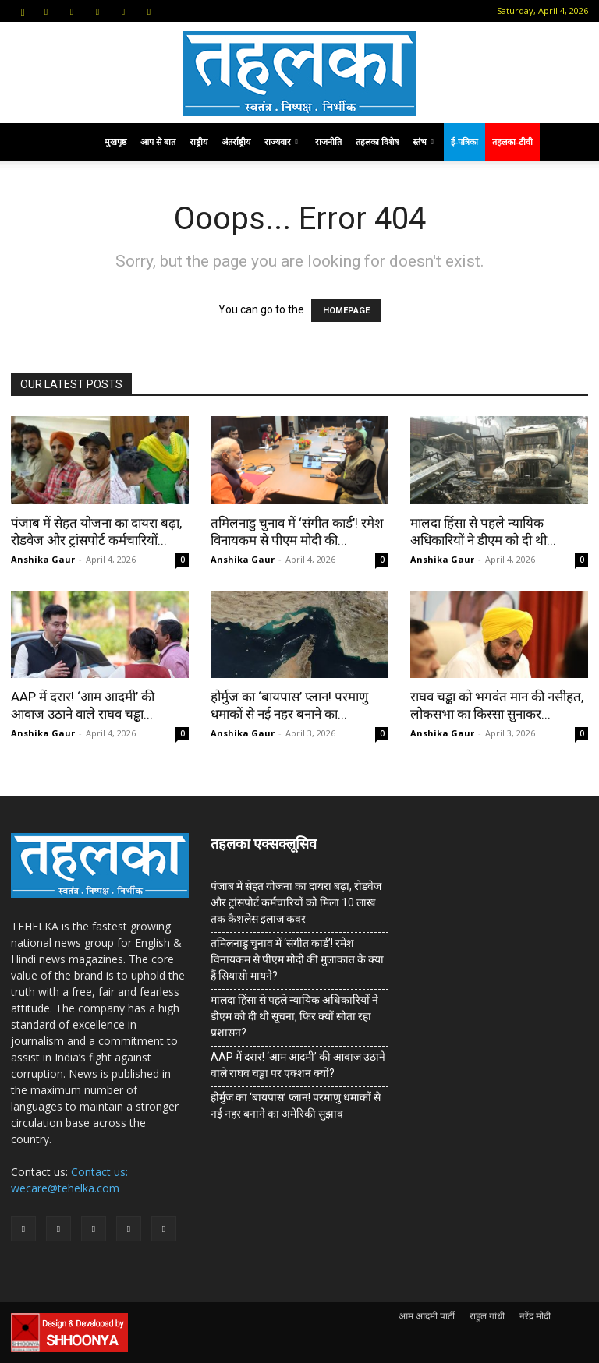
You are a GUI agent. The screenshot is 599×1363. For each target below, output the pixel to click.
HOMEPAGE (346, 310)
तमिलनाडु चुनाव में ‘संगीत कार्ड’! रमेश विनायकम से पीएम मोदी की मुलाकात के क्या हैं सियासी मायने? (297, 959)
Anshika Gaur (43, 559)
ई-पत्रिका (464, 141)
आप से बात (157, 141)
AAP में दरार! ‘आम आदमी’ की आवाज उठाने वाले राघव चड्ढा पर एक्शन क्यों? (298, 1064)
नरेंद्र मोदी (535, 1315)
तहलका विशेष (377, 141)
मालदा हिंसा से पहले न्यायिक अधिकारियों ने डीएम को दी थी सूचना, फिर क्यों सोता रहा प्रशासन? (294, 1016)
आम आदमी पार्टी (427, 1315)
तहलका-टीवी (512, 141)
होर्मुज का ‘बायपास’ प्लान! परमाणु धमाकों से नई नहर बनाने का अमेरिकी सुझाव (296, 1105)
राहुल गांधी (487, 1315)
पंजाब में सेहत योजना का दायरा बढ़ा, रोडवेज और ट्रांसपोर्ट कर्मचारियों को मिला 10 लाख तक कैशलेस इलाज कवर (296, 902)
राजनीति (328, 141)
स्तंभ (423, 141)
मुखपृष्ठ (115, 141)
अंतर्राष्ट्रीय (236, 141)
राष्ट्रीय (198, 141)
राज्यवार (281, 141)
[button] (22, 10)
